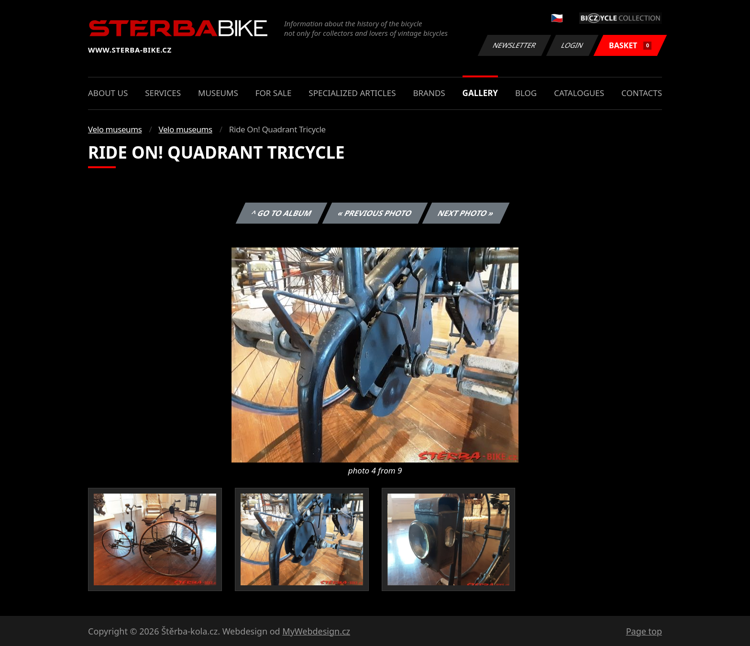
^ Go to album (281, 213)
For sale (273, 92)
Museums (218, 92)
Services (163, 92)
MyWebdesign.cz (316, 631)
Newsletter (514, 45)
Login (572, 45)
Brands (429, 92)
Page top (644, 631)
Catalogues (579, 92)
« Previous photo (375, 213)
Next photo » (466, 213)
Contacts (641, 92)
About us (108, 92)
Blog (526, 92)
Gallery (480, 92)
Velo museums (115, 129)
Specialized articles (352, 92)
